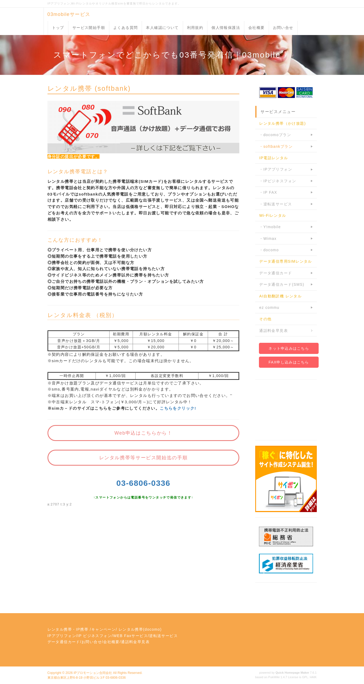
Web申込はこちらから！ (143, 433)
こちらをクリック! (178, 408)
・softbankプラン (276, 146)
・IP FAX (268, 192)
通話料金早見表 (273, 330)
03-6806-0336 (143, 483)
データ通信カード (275, 273)
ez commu (269, 307)
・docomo (269, 250)
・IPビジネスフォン (277, 181)
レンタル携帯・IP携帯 (68, 629)
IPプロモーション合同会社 (92, 673)
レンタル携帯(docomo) (140, 629)
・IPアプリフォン (275, 169)
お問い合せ (283, 27)
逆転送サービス (163, 636)
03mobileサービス (68, 14)
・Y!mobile (270, 227)
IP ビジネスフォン (94, 636)
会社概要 (256, 27)
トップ (58, 27)
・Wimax (267, 238)
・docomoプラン (275, 135)
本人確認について (162, 27)
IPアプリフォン (61, 636)
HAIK (313, 677)
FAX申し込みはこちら (288, 362)
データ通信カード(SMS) (281, 284)
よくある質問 (125, 27)
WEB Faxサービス (130, 636)
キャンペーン (103, 629)
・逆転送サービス (275, 204)
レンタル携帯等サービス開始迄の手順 (143, 457)
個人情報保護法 (225, 27)
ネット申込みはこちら (288, 348)
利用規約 (195, 27)
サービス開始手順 (88, 27)
